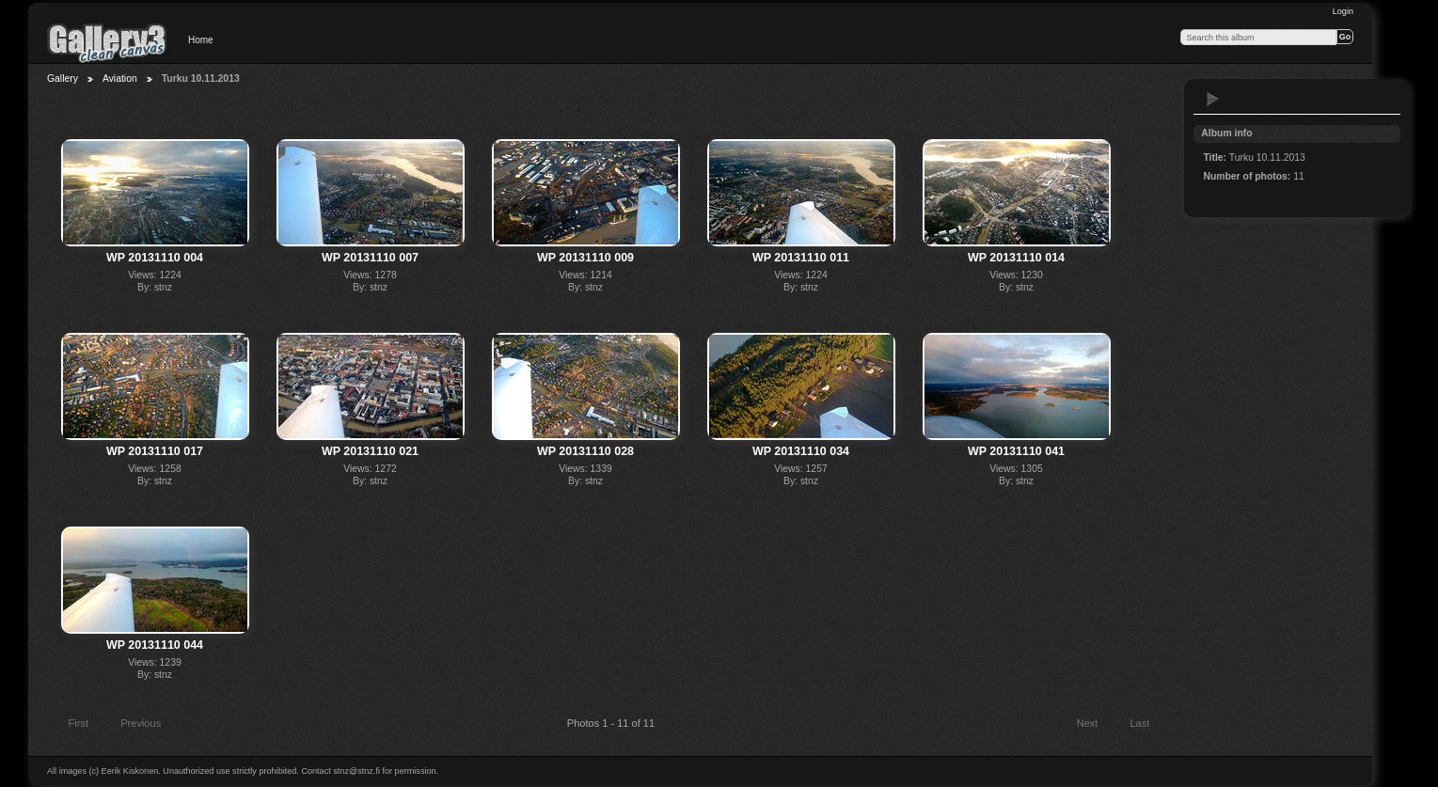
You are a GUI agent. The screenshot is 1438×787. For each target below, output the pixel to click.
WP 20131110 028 (585, 451)
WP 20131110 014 (1016, 257)
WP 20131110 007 (370, 257)
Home (200, 40)
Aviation (120, 78)
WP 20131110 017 (154, 451)
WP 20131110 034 (800, 451)
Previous (132, 724)
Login (1343, 11)
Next (1096, 724)
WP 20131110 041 (1016, 451)
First (69, 724)
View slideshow (1213, 98)
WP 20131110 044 (154, 645)
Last (1148, 724)
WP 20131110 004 (154, 257)
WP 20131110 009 (585, 257)
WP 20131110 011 (800, 257)
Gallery (62, 78)
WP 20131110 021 (370, 451)
